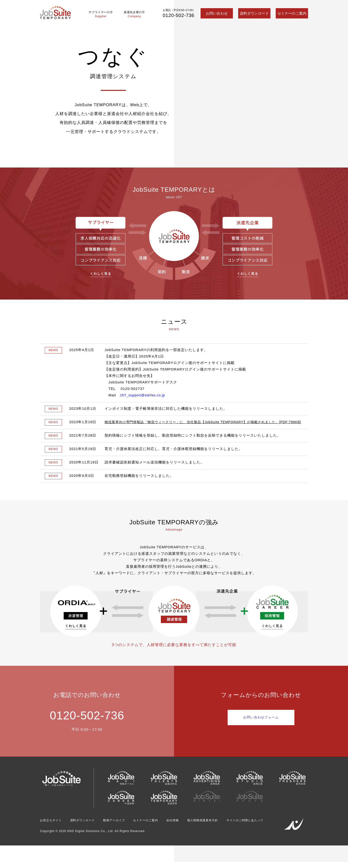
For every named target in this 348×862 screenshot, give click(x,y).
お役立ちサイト (52, 828)
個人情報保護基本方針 (222, 828)
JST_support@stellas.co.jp (144, 395)
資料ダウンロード (254, 13)
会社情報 (188, 828)
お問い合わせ (217, 13)
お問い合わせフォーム (261, 725)
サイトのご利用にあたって (61, 836)
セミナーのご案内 (292, 13)
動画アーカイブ (123, 828)
